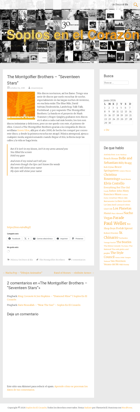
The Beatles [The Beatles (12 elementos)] (123, 242)
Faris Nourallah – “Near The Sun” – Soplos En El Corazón (49, 305)
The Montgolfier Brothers (52, 259)
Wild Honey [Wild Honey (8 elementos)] (124, 265)
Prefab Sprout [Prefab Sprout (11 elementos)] (124, 228)
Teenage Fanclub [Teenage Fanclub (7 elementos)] (110, 242)
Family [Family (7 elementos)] (106, 191)
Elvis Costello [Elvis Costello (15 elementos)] (114, 183)
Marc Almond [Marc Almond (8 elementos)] (117, 213)
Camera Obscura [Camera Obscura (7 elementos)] (125, 171)
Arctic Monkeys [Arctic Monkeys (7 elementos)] (121, 155)
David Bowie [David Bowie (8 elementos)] (126, 179)
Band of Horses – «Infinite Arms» (74, 272)
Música (14, 259)
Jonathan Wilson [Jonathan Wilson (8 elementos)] (116, 198)
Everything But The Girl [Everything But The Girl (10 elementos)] (117, 187)
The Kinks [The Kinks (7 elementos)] (124, 246)
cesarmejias (37, 88)
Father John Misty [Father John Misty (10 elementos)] (119, 190)
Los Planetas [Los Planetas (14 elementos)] (122, 208)
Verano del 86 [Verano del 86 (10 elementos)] (111, 264)
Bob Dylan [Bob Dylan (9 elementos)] (109, 167)
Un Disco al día (120, 4)
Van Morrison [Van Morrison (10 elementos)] (118, 261)
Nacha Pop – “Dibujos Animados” (22, 272)
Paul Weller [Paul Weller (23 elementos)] (115, 223)
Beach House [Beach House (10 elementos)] (111, 158)
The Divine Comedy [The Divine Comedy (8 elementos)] (112, 246)
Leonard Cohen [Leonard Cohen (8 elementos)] (123, 205)
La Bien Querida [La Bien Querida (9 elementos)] (123, 201)
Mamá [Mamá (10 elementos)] (107, 213)
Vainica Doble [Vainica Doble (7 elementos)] (119, 257)
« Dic (106, 129)
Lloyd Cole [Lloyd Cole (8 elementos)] (108, 209)
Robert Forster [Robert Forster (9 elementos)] (111, 233)
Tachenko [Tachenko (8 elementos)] (123, 238)
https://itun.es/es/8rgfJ (19, 227)
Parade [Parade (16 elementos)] (118, 218)
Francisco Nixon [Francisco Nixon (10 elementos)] (112, 194)
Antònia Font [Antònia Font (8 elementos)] (109, 155)
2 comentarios (78, 259)
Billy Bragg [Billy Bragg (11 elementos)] (125, 162)
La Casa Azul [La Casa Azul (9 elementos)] (110, 204)
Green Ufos (23, 130)
